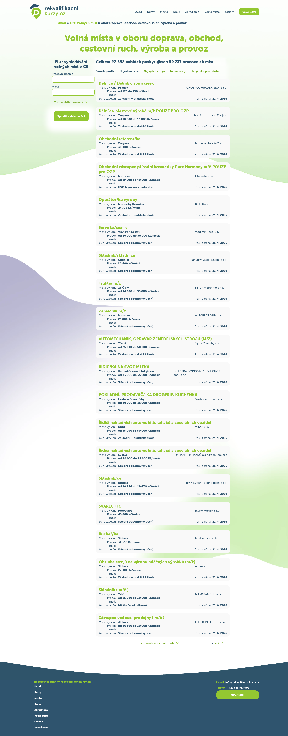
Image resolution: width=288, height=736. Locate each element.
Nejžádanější (178, 71)
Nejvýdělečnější (154, 71)
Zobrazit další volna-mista (157, 643)
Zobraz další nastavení (68, 102)
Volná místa (212, 12)
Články (229, 12)
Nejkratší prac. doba (205, 71)
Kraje (176, 12)
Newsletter (249, 12)
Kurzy (151, 12)
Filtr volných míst (83, 23)
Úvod (138, 12)
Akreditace (192, 12)
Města (164, 12)
